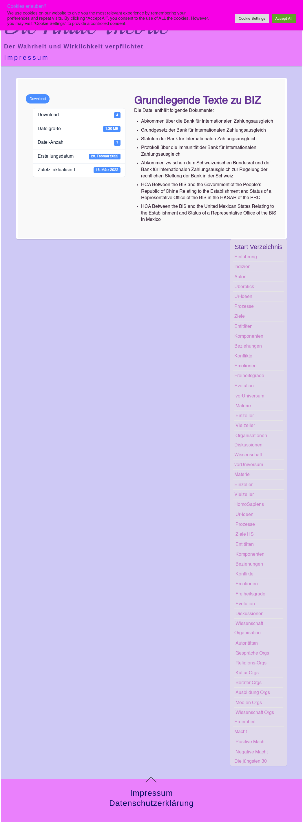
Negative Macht (252, 752)
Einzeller (245, 416)
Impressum (26, 57)
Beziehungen (248, 346)
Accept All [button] (283, 19)
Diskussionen (248, 445)
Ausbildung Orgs (253, 693)
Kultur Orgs (247, 673)
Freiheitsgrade (249, 376)
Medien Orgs (249, 703)
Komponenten (248, 336)
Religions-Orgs (251, 663)
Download (38, 99)
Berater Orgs (249, 683)
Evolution (244, 386)
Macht (240, 732)
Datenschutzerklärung (151, 803)
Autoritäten (247, 643)
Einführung (245, 257)
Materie (243, 406)
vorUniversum (250, 396)
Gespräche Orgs (252, 653)
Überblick (244, 287)
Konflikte (243, 356)
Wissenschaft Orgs (255, 713)
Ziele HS (245, 534)
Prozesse (244, 306)
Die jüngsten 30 (250, 761)
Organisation (247, 633)
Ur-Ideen (243, 297)
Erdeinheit (244, 722)
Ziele (239, 316)
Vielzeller (245, 426)
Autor (239, 277)
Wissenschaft (248, 455)
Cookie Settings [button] (252, 19)
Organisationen (251, 436)
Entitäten (243, 326)
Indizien (242, 267)
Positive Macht (251, 742)
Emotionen (245, 366)
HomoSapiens (249, 504)
